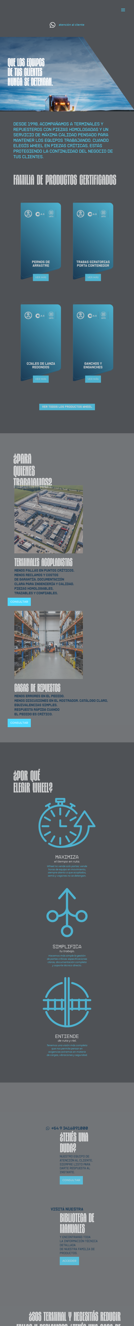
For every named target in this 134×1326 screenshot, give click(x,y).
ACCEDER (69, 1312)
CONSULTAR (19, 601)
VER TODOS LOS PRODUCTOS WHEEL (67, 406)
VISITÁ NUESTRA (67, 1260)
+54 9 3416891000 (69, 1180)
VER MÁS (41, 262)
